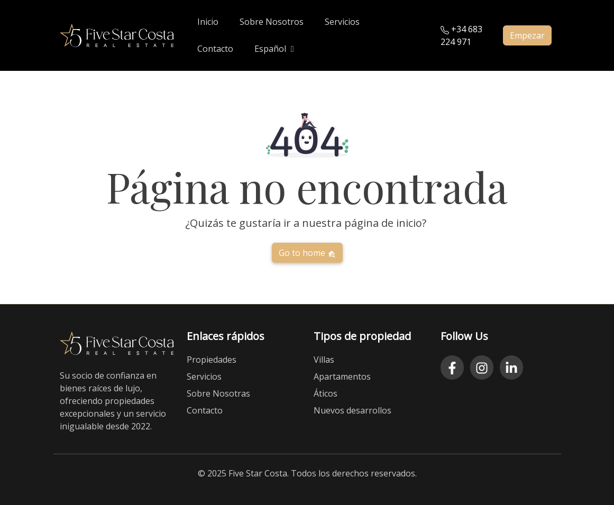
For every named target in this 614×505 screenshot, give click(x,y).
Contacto (205, 410)
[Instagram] (481, 367)
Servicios (204, 376)
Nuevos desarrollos (352, 410)
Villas (324, 359)
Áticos (325, 393)
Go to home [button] (307, 253)
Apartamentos (342, 376)
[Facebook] (452, 367)
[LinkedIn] (511, 367)
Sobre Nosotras (218, 393)
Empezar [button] (527, 35)
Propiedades (211, 359)
